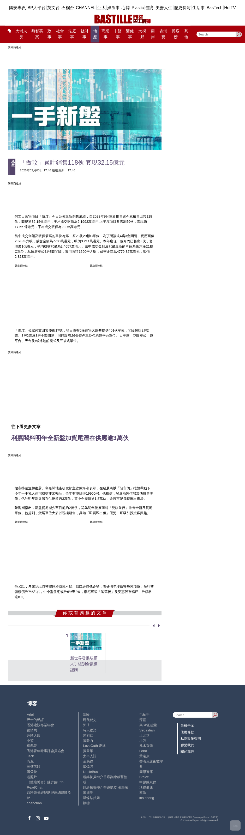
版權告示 (187, 726)
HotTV (230, 7)
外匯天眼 (33, 735)
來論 (142, 793)
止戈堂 (144, 735)
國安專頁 (17, 7)
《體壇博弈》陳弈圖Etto (45, 782)
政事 (49, 34)
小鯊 (30, 741)
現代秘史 (90, 720)
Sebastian (147, 730)
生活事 (198, 7)
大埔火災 (21, 34)
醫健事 (130, 34)
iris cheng (146, 798)
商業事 (105, 34)
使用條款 (187, 732)
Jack (30, 756)
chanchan (34, 803)
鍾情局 (32, 730)
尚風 (30, 761)
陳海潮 (88, 793)
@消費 (163, 34)
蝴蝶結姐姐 (91, 798)
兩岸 (153, 34)
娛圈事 (113, 7)
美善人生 (164, 7)
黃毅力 (88, 741)
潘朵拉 (32, 772)
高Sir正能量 (148, 725)
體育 (150, 7)
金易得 (88, 761)
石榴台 (68, 7)
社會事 (60, 34)
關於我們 (187, 752)
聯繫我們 (187, 745)
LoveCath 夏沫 (94, 746)
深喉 (86, 715)
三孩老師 (33, 766)
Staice (144, 777)
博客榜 (176, 34)
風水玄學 (146, 746)
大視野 (142, 34)
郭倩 (86, 725)
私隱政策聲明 (191, 739)
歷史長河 (182, 7)
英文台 (53, 7)
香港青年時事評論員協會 (45, 751)
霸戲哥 (32, 746)
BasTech (214, 7)
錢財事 (84, 34)
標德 (86, 803)
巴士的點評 (35, 720)
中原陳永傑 (147, 782)
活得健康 (146, 787)
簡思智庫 (146, 772)
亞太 (101, 7)
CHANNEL (85, 7)
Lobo (143, 751)
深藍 (142, 720)
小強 (142, 741)
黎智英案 (37, 34)
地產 (95, 34)
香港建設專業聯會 (40, 725)
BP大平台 (37, 7)
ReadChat (35, 787)
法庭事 (72, 34)
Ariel (30, 715)
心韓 (126, 7)
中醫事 (118, 34)
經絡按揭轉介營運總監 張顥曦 (105, 787)
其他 (186, 34)
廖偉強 (88, 766)
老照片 (32, 777)
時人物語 (90, 730)
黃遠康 (144, 756)
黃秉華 (88, 751)
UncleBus (90, 772)
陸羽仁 (88, 735)
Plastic (138, 7)
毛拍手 (144, 715)
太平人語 (90, 756)
